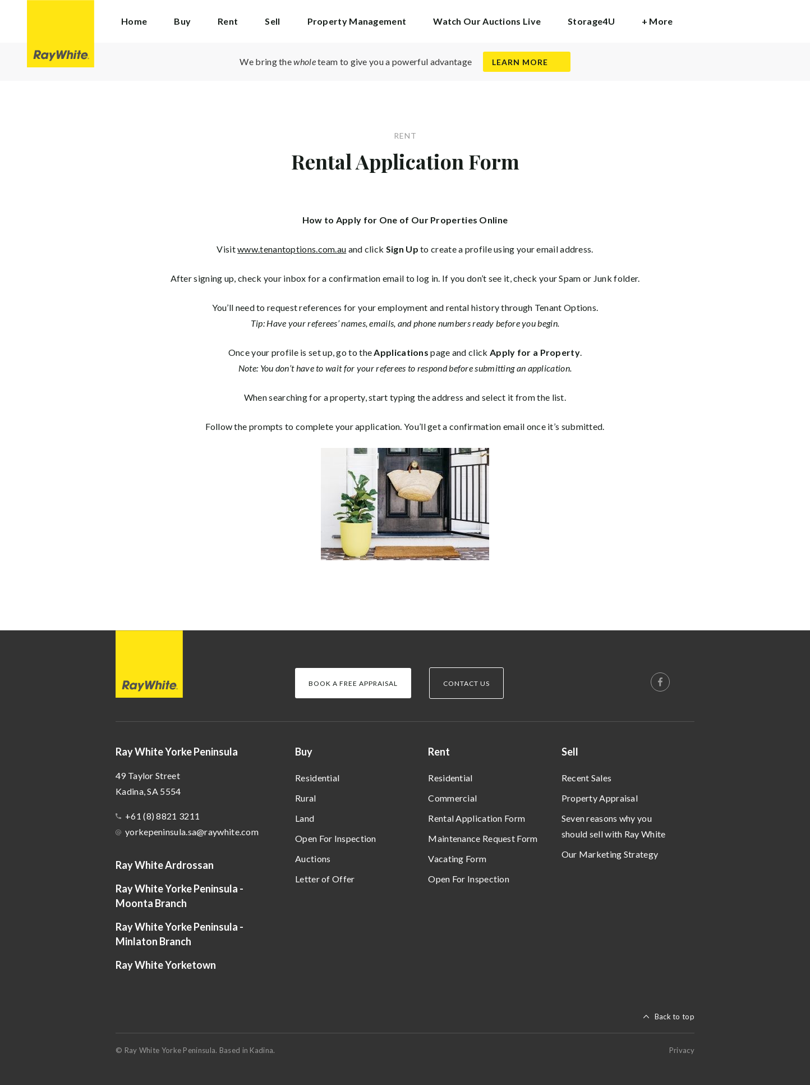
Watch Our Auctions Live (487, 21)
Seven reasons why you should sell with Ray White (614, 826)
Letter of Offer (325, 878)
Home (134, 21)
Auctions (312, 858)
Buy (303, 751)
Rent (439, 751)
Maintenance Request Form (482, 838)
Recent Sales (587, 777)
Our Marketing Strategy (610, 854)
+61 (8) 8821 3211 (162, 816)
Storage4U (591, 21)
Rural (305, 798)
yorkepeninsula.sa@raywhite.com (192, 831)
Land (304, 818)
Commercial (452, 798)
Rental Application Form (476, 818)
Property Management (357, 21)
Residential (317, 777)
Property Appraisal (600, 798)
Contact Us (466, 683)
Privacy (681, 1050)
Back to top (674, 1016)
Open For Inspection (335, 838)
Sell (570, 751)
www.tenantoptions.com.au (291, 249)
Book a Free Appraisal (353, 683)
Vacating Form (457, 858)
